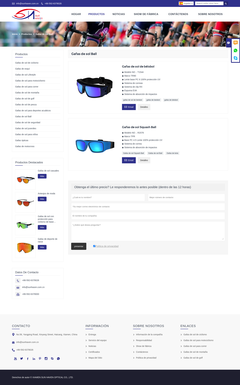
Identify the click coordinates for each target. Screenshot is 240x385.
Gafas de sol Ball (155, 153)
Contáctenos (178, 14)
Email (128, 106)
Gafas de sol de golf (24, 98)
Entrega (92, 334)
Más (42, 176)
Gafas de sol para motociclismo (30, 80)
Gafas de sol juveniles (25, 128)
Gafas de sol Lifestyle (25, 74)
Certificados (94, 352)
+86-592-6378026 (53, 3)
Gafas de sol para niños (26, 134)
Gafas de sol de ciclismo (26, 63)
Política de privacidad (146, 358)
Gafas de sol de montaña (27, 92)
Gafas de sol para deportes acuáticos (33, 110)
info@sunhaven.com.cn (27, 3)
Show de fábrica (143, 346)
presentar (78, 246)
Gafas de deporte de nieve (47, 240)
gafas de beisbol (153, 100)
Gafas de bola (172, 153)
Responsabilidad (144, 340)
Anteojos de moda (46, 193)
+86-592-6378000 (30, 294)
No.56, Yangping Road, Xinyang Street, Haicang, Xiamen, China (46, 334)
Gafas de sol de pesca (25, 104)
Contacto (21, 326)
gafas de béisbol (171, 100)
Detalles (144, 107)
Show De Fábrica (146, 14)
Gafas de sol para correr (26, 86)
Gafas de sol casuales (48, 170)
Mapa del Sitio (95, 358)
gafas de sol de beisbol (132, 100)
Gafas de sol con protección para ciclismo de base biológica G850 (46, 219)
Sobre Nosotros (210, 14)
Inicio (15, 34)
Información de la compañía (149, 334)
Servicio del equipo (97, 340)
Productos (96, 14)
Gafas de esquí (22, 69)
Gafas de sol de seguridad (27, 122)
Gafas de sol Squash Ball (133, 153)
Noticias (118, 14)
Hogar (76, 14)
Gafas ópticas (21, 140)
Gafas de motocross (24, 146)
